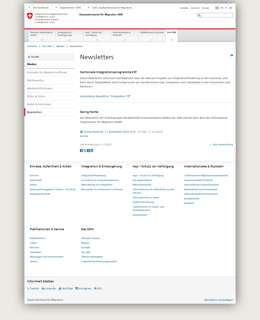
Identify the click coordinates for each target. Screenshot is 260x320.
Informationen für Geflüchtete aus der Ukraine (153, 191)
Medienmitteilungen (40, 88)
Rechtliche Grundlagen (219, 300)
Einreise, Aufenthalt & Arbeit (41, 33)
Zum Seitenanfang (222, 144)
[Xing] (88, 150)
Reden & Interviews (39, 104)
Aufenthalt (36, 180)
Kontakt (205, 8)
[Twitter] (85, 150)
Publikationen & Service (152, 32)
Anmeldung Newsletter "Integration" (103, 96)
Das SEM (172, 33)
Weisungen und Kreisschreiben (46, 256)
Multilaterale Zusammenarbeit (200, 189)
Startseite (184, 8)
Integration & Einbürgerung (65, 33)
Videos (33, 242)
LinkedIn (50, 288)
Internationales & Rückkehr (121, 33)
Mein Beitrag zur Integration (96, 184)
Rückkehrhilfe (191, 198)
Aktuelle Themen (90, 238)
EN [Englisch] (230, 7)
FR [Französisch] (221, 7)
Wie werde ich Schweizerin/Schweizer (102, 189)
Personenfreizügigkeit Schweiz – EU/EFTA (52, 189)
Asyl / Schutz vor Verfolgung (93, 33)
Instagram (85, 288)
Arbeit (33, 184)
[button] (199, 15)
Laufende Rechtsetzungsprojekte (99, 261)
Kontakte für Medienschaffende (47, 72)
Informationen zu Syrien (146, 197)
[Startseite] (78, 18)
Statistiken (35, 252)
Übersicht (195, 8)
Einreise (34, 175)
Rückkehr (189, 203)
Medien (61, 46)
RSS (99, 288)
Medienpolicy (35, 80)
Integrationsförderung (93, 175)
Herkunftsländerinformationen (201, 193)
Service (33, 261)
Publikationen (37, 238)
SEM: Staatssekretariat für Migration (110, 7)
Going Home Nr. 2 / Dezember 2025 (123, 131)
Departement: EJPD (68, 7)
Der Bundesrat (39, 7)
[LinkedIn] (91, 150)
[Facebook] (81, 150)
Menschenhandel (142, 184)
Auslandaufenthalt (40, 193)
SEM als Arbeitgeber (92, 256)
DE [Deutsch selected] (217, 7)
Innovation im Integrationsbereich (100, 180)
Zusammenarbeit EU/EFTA (198, 180)
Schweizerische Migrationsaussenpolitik (206, 175)
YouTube (67, 288)
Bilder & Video (36, 96)
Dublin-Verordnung (143, 202)
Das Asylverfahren (142, 180)
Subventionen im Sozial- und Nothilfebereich (148, 208)
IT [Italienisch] (226, 7)
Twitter (34, 288)
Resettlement (140, 214)
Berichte (34, 247)
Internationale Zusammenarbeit (201, 184)
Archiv (84, 136)
